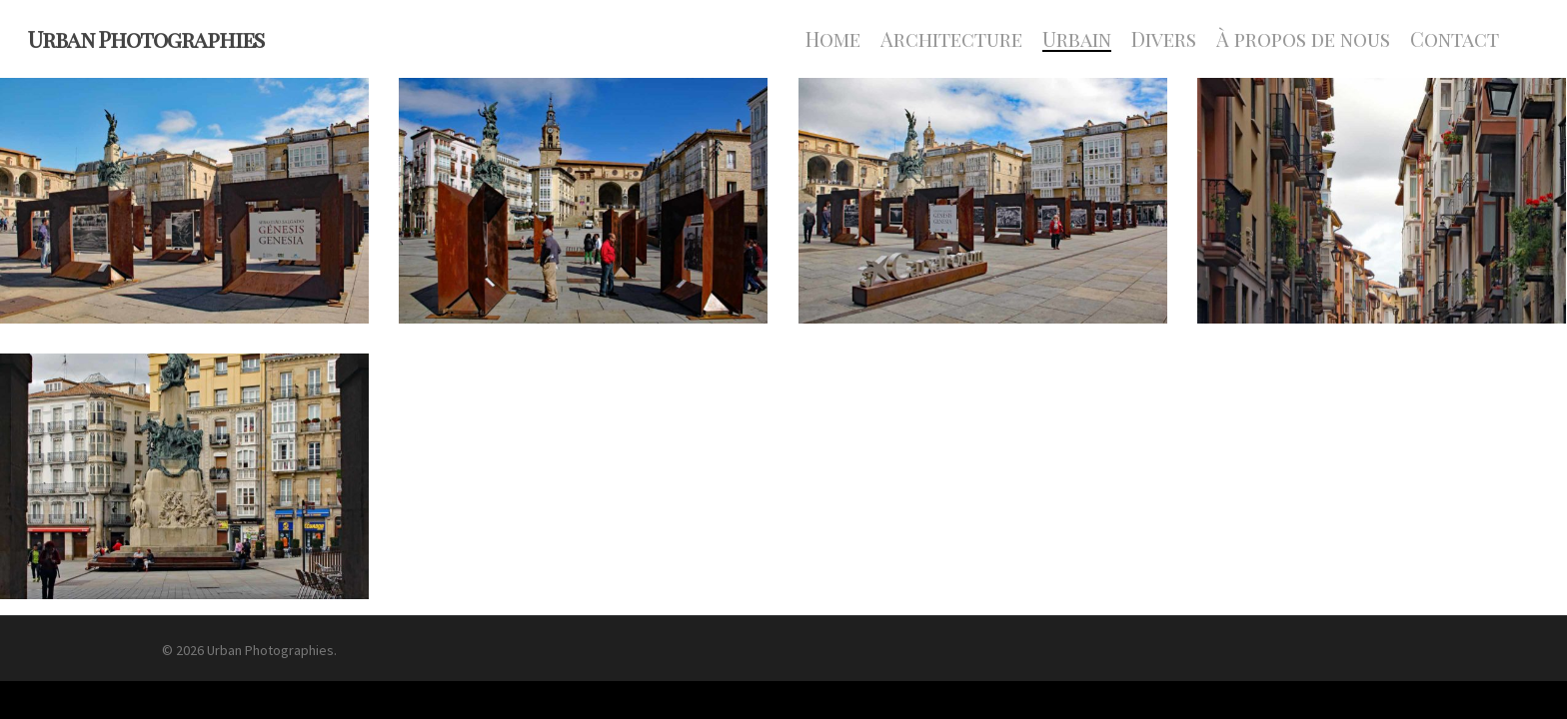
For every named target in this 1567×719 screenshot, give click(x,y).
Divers (1163, 39)
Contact (1454, 39)
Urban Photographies (146, 39)
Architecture (951, 39)
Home (832, 39)
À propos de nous (1303, 39)
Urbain (1076, 39)
